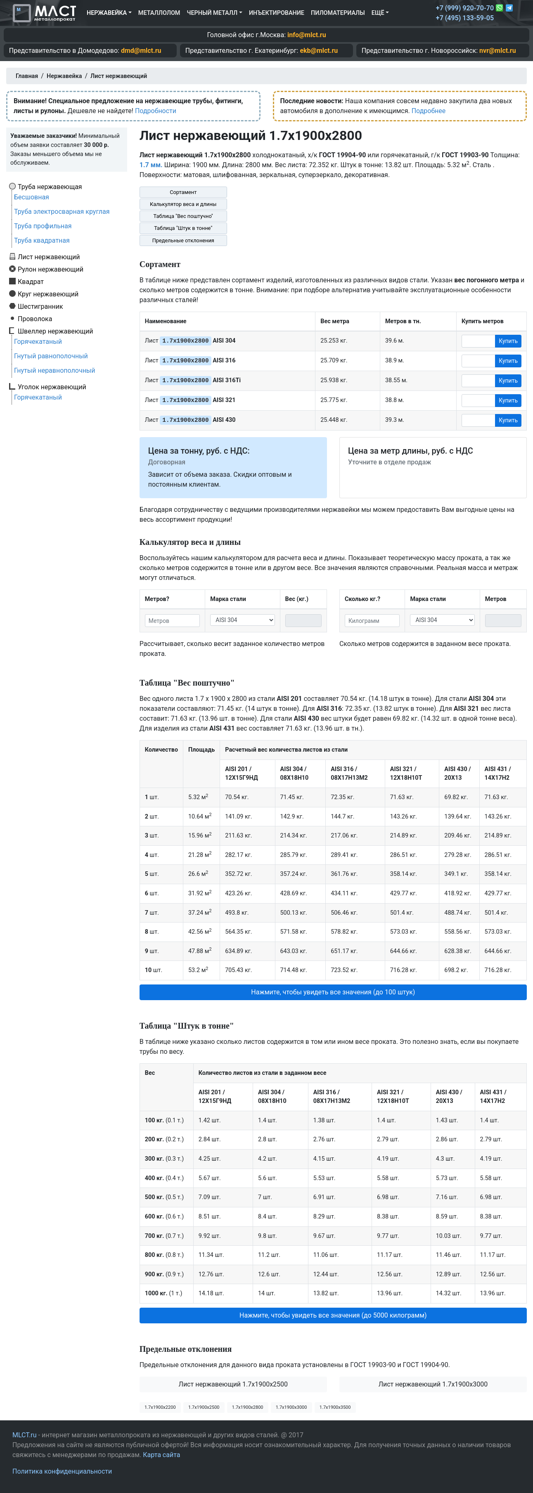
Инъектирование (276, 13)
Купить (508, 341)
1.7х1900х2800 (247, 1407)
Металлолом (159, 13)
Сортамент (183, 192)
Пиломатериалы (338, 13)
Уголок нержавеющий (52, 386)
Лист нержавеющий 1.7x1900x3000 (433, 1384)
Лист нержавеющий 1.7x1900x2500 (233, 1384)
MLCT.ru (24, 1435)
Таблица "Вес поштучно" (183, 216)
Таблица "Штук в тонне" (183, 228)
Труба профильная (43, 226)
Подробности (155, 111)
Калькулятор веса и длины (183, 204)
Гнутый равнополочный (51, 356)
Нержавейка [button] (107, 13)
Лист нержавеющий (49, 256)
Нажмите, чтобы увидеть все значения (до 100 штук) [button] (333, 992)
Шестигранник (40, 306)
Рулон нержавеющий (50, 269)
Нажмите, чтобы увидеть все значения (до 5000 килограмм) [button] (333, 1315)
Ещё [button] (378, 13)
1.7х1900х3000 (291, 1407)
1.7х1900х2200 (160, 1407)
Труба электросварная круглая (62, 211)
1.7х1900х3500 (335, 1407)
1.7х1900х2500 (204, 1407)
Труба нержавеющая (50, 186)
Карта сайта (161, 1455)
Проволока (35, 318)
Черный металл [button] (212, 13)
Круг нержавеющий (48, 294)
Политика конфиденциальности (62, 1471)
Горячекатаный (38, 341)
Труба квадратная (42, 240)
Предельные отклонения (183, 240)
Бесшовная (31, 197)
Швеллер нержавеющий (55, 331)
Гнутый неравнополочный (54, 370)
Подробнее (429, 111)
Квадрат (31, 281)
